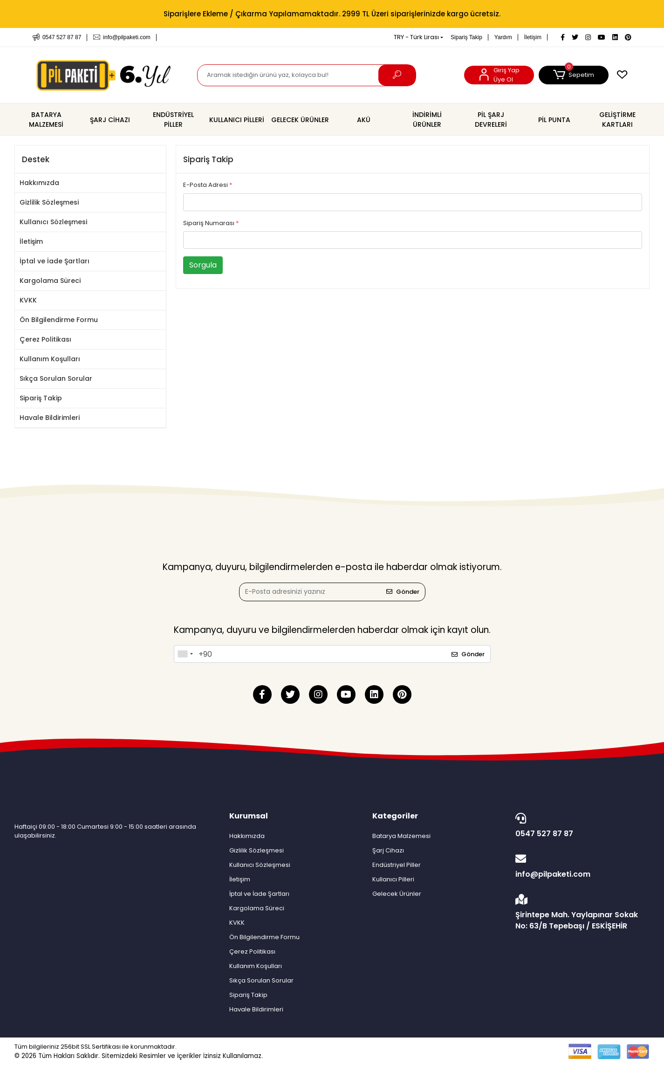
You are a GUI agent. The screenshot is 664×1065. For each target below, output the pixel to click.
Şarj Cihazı (388, 850)
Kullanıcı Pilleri (393, 879)
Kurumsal (248, 816)
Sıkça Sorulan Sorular (56, 378)
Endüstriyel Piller (396, 864)
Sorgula (203, 265)
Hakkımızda (39, 182)
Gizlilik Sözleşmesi (49, 202)
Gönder (402, 591)
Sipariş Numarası (211, 223)
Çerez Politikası (45, 339)
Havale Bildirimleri (50, 417)
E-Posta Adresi (207, 184)
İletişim (532, 37)
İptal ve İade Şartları (54, 261)
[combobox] (185, 654)
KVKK (28, 300)
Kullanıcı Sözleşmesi (53, 222)
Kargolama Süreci (50, 280)
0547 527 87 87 (579, 826)
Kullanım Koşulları (50, 359)
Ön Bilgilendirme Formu (59, 319)
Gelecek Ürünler (396, 893)
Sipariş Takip (466, 37)
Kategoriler (395, 816)
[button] (574, 75)
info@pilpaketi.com (579, 866)
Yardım (503, 37)
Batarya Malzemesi (401, 835)
